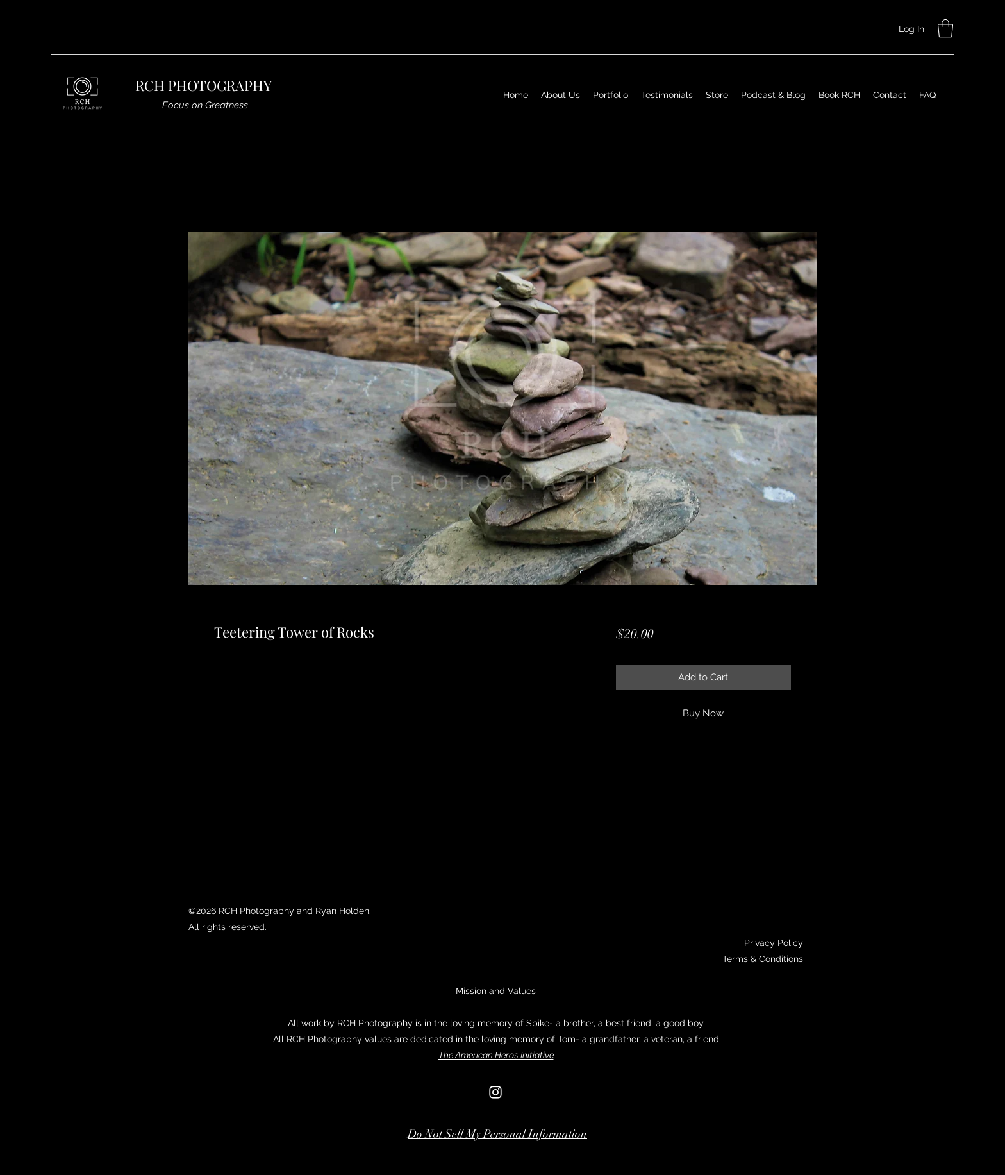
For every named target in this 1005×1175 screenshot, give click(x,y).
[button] (945, 28)
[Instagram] (495, 1092)
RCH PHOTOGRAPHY (203, 85)
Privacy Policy (773, 943)
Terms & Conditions (762, 959)
